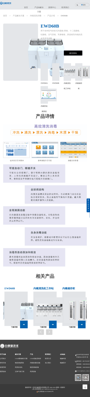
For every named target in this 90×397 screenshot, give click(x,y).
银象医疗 (63, 366)
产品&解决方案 (39, 8)
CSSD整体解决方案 (21, 362)
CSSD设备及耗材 (35, 362)
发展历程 (3, 370)
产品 (31, 357)
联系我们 (65, 7)
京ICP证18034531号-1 (53, 392)
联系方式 (48, 362)
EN (84, 5)
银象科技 (63, 362)
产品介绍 (51, 16)
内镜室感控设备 (35, 366)
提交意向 (73, 53)
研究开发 (3, 366)
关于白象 (3, 357)
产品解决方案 (18, 16)
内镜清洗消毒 (35, 16)
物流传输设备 (34, 370)
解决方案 (18, 357)
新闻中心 (52, 7)
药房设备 (33, 375)
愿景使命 (3, 375)
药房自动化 (18, 370)
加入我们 (48, 366)
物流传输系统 (19, 366)
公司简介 (3, 362)
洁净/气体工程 (19, 375)
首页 (26, 7)
